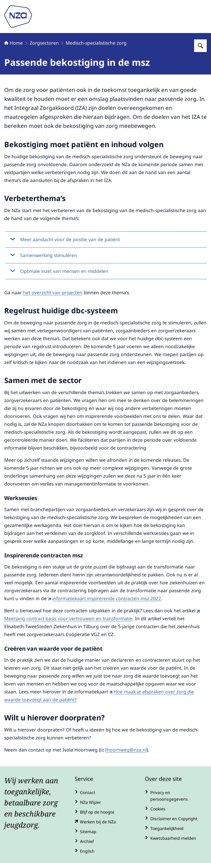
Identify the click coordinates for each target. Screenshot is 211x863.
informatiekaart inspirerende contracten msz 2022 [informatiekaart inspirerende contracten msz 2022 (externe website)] (104, 598)
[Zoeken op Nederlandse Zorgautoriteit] (200, 45)
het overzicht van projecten (52, 292)
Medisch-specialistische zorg (96, 43)
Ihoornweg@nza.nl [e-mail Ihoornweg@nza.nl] (123, 750)
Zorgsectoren (44, 43)
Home (13, 43)
